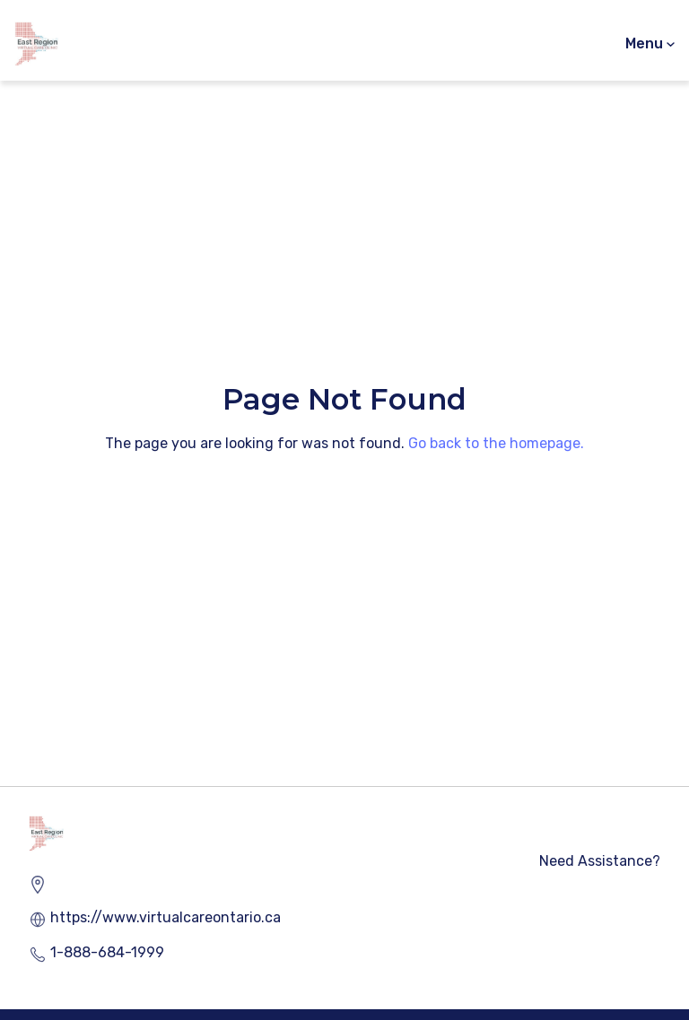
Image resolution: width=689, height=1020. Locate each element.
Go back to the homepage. (496, 443)
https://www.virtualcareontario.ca (165, 917)
